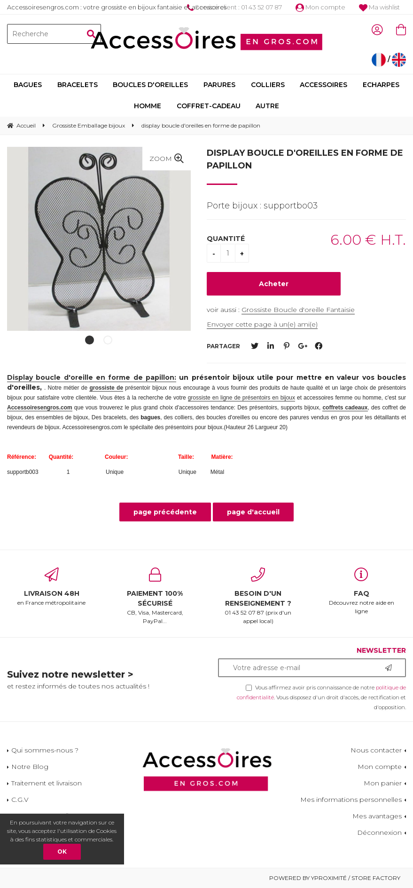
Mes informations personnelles (351, 799)
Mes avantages (377, 816)
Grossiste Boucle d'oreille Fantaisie (298, 309)
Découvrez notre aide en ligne (361, 591)
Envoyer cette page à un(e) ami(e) (262, 324)
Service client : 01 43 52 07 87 (234, 7)
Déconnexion (379, 832)
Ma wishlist (379, 7)
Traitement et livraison (46, 783)
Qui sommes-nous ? (44, 750)
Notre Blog (29, 766)
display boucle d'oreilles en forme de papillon (305, 159)
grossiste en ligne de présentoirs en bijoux (241, 397)
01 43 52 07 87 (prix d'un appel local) (258, 596)
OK (62, 851)
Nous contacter (376, 750)
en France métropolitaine (52, 587)
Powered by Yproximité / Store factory (334, 877)
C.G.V (20, 799)
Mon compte (320, 7)
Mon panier (383, 783)
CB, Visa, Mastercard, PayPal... (155, 596)
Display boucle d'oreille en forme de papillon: (91, 377)
